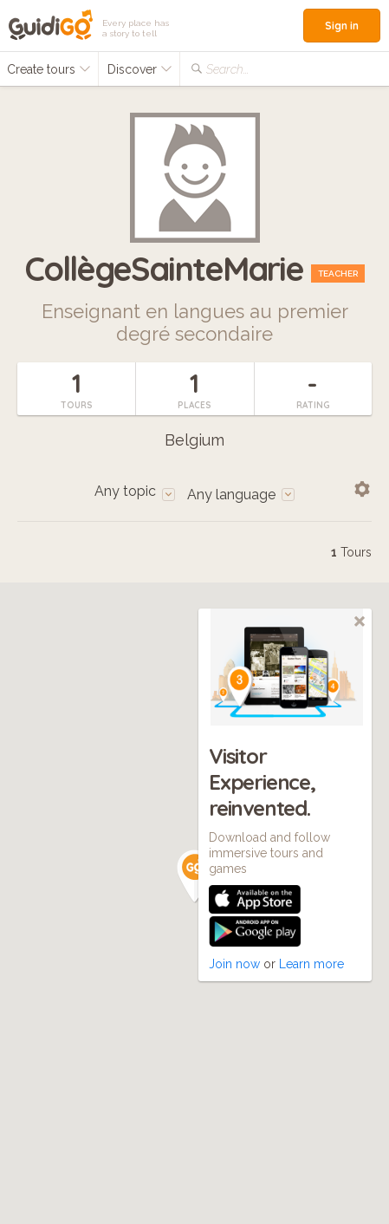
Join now (234, 964)
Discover (139, 69)
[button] (195, 876)
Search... (227, 69)
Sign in (342, 25)
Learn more (311, 964)
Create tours (49, 69)
